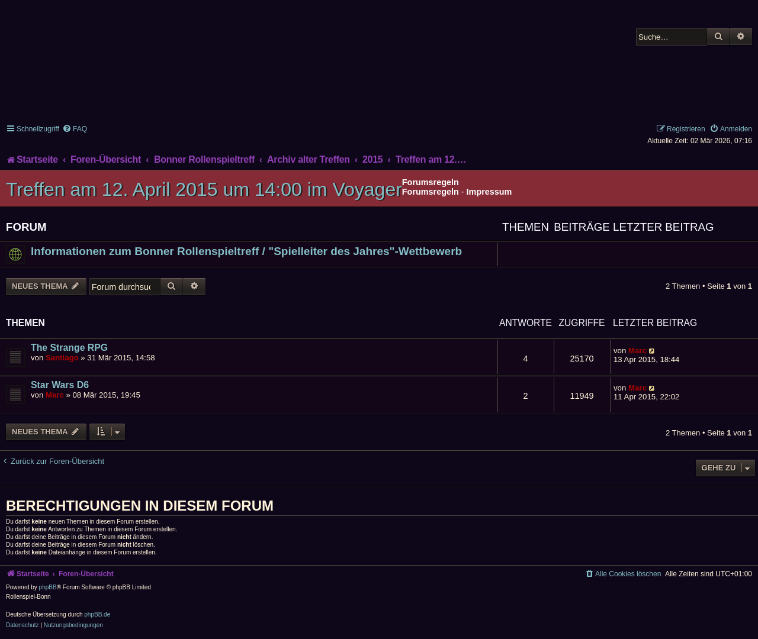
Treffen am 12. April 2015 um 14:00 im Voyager (204, 189)
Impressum (489, 191)
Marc (637, 350)
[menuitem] (74, 129)
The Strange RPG (69, 348)
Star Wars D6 (60, 385)
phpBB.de (97, 614)
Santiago (62, 357)
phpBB (48, 587)
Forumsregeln (430, 191)
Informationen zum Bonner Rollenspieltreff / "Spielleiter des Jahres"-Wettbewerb (246, 251)
